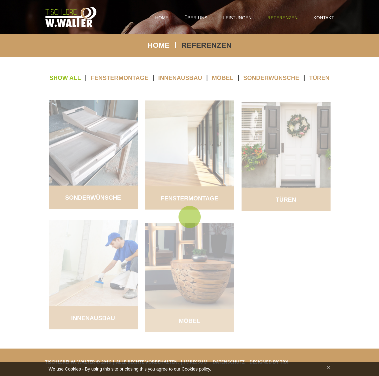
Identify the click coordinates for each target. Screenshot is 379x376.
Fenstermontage (119, 78)
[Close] (329, 368)
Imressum (196, 362)
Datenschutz (229, 362)
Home (158, 45)
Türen (319, 78)
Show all (65, 78)
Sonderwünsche (271, 78)
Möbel (222, 78)
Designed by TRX (268, 362)
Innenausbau (180, 78)
